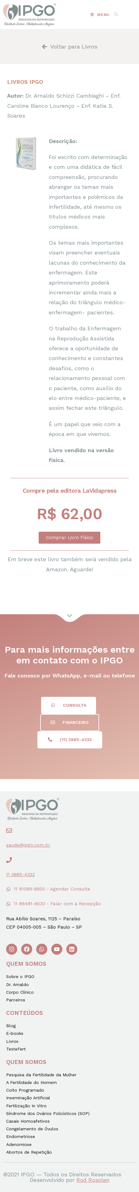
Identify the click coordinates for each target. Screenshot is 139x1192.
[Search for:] (114, 14)
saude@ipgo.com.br (28, 845)
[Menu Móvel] (100, 14)
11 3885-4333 (20, 874)
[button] (69, 538)
